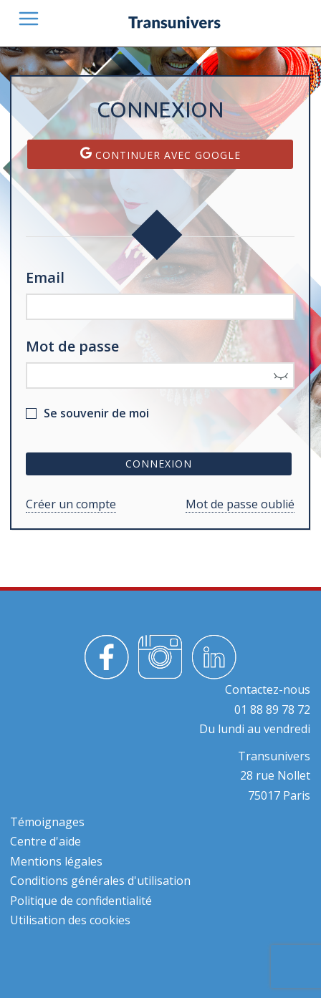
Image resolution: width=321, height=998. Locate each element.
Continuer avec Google (160, 154)
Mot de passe (72, 346)
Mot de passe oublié (240, 504)
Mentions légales (56, 861)
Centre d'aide (45, 841)
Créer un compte (71, 504)
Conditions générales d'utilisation (100, 880)
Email (45, 277)
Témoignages (47, 822)
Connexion (158, 463)
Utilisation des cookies (70, 920)
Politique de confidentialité (81, 901)
